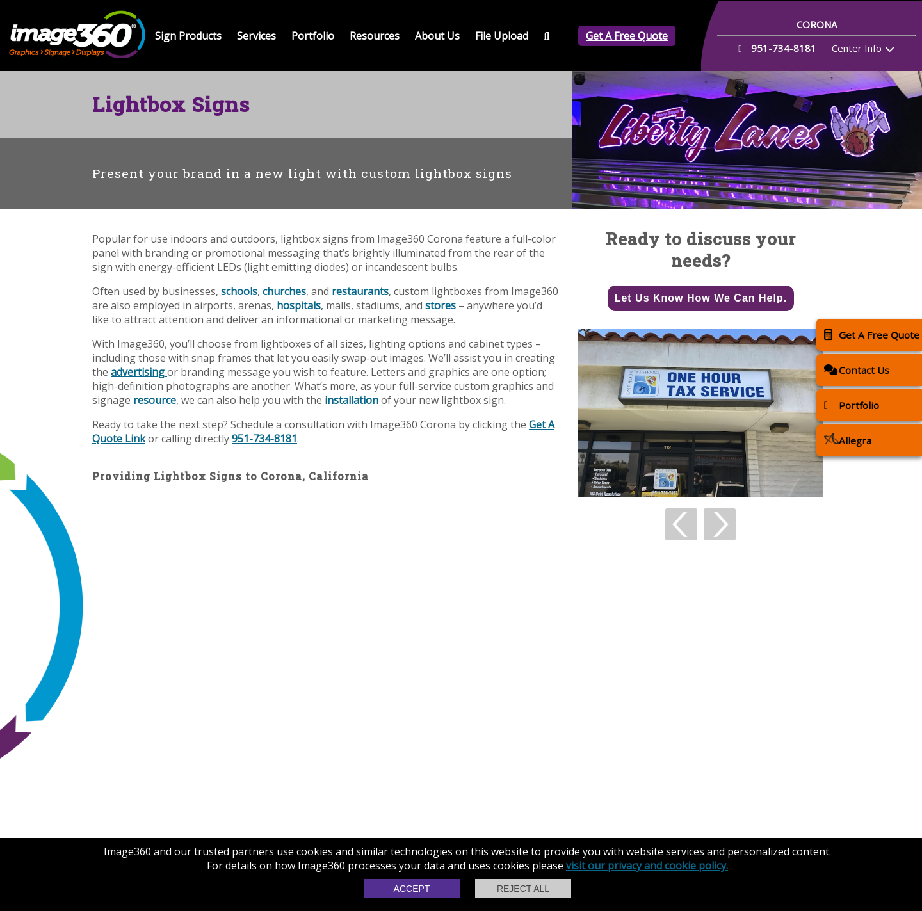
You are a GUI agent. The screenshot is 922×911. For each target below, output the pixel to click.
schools (239, 291)
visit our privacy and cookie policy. (647, 866)
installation (353, 400)
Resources (375, 36)
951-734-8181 (264, 438)
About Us (437, 36)
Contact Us (856, 369)
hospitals (299, 305)
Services (256, 36)
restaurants (360, 291)
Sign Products (188, 36)
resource (154, 400)
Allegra (847, 440)
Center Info (857, 48)
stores (440, 305)
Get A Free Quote (627, 36)
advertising (139, 372)
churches (284, 291)
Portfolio (312, 36)
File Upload (501, 36)
